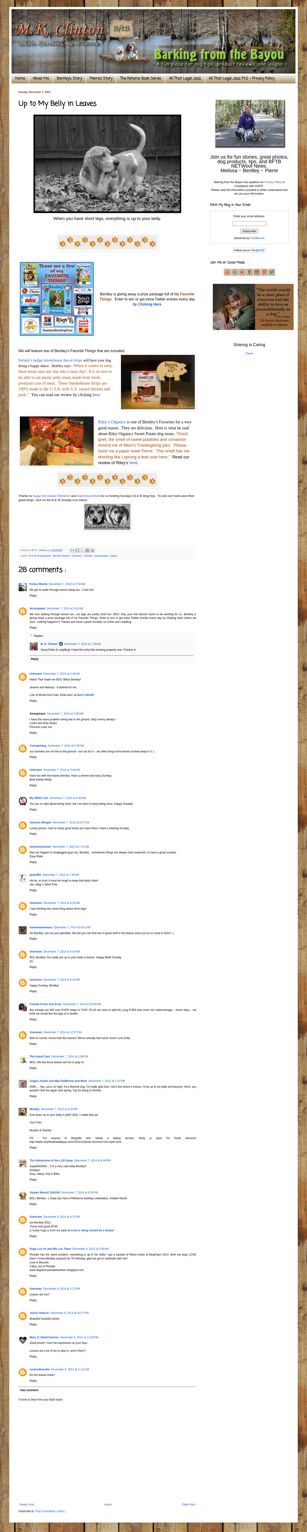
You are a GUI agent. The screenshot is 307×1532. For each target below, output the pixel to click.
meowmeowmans (41, 927)
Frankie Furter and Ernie (46, 1004)
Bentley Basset (61, 555)
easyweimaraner (40, 846)
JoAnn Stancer (39, 1313)
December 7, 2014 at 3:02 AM (65, 608)
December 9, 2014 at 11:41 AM (70, 1369)
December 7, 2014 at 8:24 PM (79, 1192)
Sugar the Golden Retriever (51, 496)
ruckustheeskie (40, 1369)
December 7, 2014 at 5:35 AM (66, 745)
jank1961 (35, 874)
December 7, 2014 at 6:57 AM (71, 822)
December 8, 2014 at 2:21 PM (61, 1288)
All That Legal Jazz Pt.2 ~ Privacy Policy (241, 78)
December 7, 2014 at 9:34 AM (61, 979)
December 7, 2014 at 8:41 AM (72, 927)
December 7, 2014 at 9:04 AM (61, 951)
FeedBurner (257, 238)
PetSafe (88, 555)
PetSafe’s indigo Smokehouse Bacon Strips (50, 360)
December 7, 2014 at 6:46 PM (92, 1160)
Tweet (249, 353)
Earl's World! (85, 695)
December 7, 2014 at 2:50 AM (67, 584)
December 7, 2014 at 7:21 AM (70, 846)
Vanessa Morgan (40, 822)
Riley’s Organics (112, 422)
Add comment (29, 1390)
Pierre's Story (101, 78)
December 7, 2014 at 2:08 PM (69, 1056)
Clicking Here (149, 304)
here (96, 394)
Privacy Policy (273, 182)
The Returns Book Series (140, 78)
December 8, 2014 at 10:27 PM (70, 1313)
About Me (41, 78)
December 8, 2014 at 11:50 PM (79, 1337)
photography (102, 555)
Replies (38, 636)
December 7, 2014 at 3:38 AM (61, 673)
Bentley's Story (69, 78)
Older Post (188, 1504)
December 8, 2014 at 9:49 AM (90, 1248)
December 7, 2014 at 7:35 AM (61, 874)
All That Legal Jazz (185, 78)
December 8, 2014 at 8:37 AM (61, 1216)
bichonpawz (37, 608)
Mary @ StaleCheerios (44, 1337)
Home (20, 78)
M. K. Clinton (49, 644)
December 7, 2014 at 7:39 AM (82, 644)
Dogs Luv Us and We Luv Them (50, 1248)
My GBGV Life (39, 798)
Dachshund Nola (88, 496)
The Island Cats (40, 1056)
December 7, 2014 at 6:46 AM (67, 798)
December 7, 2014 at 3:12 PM (106, 1081)
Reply (33, 595)
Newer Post (27, 1504)
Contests (77, 555)
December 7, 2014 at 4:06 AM (65, 713)
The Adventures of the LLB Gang (51, 1160)
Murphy (34, 1109)
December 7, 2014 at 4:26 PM (59, 1109)
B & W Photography (40, 555)
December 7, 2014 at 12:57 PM (62, 1032)
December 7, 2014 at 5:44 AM (61, 770)
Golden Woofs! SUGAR (45, 1192)
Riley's (114, 555)
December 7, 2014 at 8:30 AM (61, 903)
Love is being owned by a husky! (92, 1230)
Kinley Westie (39, 584)
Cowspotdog (38, 745)
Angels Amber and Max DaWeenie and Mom (58, 1081)
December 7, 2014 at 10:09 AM (82, 1004)
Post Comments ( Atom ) (50, 1511)
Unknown (36, 673)
